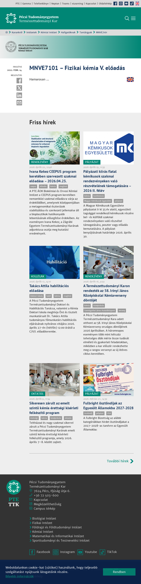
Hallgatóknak (68, 32)
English (137, 3)
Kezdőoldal (7, 32)
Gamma (26, 3)
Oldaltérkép (105, 3)
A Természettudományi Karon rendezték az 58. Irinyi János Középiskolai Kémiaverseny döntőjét (106, 293)
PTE (18, 3)
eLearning (77, 3)
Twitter (19, 88)
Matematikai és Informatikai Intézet (58, 536)
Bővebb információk (20, 576)
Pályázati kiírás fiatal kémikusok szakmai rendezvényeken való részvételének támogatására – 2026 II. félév (107, 181)
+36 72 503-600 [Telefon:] (46, 495)
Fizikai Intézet (42, 523)
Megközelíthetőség (47, 504)
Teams (65, 3)
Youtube (126, 3)
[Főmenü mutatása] (133, 18)
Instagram (121, 3)
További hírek (118, 461)
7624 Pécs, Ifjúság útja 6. (52, 491)
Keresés (127, 18)
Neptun (55, 3)
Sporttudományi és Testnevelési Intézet (61, 540)
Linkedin (19, 95)
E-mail (19, 102)
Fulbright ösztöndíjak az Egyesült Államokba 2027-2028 (108, 405)
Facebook (115, 3)
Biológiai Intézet (44, 518)
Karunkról (17, 32)
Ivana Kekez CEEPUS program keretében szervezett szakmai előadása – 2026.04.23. (53, 176)
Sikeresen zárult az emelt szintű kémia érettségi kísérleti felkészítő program (53, 408)
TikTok (132, 3)
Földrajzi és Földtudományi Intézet (57, 527)
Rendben (119, 572)
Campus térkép (44, 508)
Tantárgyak (85, 32)
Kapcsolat (91, 3)
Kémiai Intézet (49, 32)
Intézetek (31, 32)
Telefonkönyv (41, 3)
